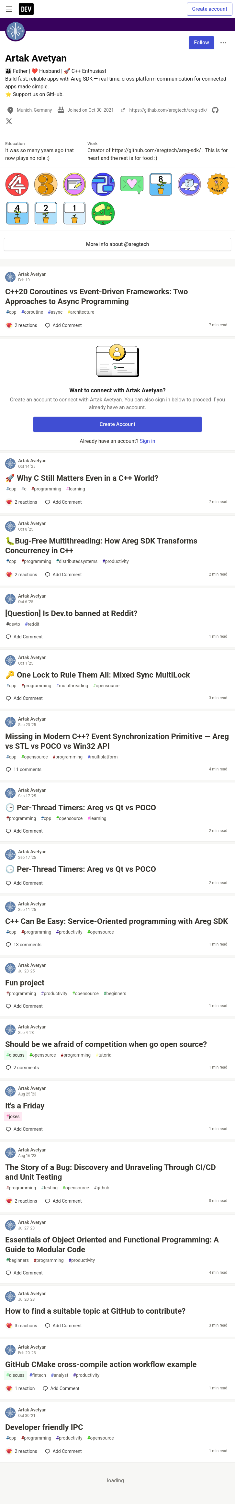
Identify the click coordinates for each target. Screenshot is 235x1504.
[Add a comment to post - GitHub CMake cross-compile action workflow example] (20, 1388)
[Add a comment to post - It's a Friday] (24, 1129)
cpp (11, 312)
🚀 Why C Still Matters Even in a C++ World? (81, 478)
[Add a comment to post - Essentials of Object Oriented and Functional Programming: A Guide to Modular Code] (24, 1273)
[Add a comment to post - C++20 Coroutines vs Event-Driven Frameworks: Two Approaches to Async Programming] (21, 325)
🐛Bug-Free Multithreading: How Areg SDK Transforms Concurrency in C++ (101, 545)
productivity (115, 561)
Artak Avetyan (32, 274)
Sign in (147, 441)
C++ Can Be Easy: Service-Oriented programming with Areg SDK (116, 921)
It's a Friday (24, 1105)
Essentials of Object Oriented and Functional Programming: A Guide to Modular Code (112, 1244)
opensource (106, 685)
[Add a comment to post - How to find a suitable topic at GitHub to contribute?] (21, 1325)
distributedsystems (76, 561)
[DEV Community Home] (26, 9)
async (55, 312)
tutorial (104, 1055)
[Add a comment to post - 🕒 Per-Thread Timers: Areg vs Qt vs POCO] (24, 831)
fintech (37, 1375)
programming (46, 489)
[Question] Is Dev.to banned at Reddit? (71, 613)
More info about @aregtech (117, 244)
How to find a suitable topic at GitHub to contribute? (95, 1311)
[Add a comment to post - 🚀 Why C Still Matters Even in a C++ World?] (21, 502)
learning (75, 489)
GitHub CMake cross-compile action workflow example (101, 1364)
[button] (17, 184)
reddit (32, 624)
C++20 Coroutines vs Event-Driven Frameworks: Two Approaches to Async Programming (96, 296)
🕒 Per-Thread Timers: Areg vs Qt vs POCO (80, 807)
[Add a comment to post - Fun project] (24, 1006)
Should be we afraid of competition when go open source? (106, 1044)
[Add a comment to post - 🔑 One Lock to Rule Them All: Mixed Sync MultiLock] (24, 698)
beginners (115, 993)
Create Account (118, 424)
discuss (15, 1055)
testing (49, 1187)
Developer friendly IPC (44, 1427)
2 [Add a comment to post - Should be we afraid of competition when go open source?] (22, 1068)
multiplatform (102, 757)
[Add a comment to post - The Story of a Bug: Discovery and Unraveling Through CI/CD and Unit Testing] (21, 1201)
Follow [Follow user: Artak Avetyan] (201, 42)
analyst (59, 1375)
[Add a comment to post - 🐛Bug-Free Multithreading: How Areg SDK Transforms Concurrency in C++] (21, 574)
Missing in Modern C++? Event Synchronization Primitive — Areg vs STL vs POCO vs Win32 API (117, 741)
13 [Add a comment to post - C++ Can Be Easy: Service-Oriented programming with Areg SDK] (23, 944)
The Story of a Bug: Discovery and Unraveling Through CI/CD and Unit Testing (110, 1172)
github (101, 1187)
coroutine (32, 312)
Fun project (24, 982)
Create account (209, 9)
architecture (80, 312)
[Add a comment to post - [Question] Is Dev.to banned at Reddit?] (24, 637)
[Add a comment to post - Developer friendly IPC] (21, 1451)
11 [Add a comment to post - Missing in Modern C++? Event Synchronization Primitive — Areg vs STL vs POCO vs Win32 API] (23, 769)
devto (13, 624)
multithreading (72, 685)
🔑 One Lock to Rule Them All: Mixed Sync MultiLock (97, 674)
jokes (13, 1116)
